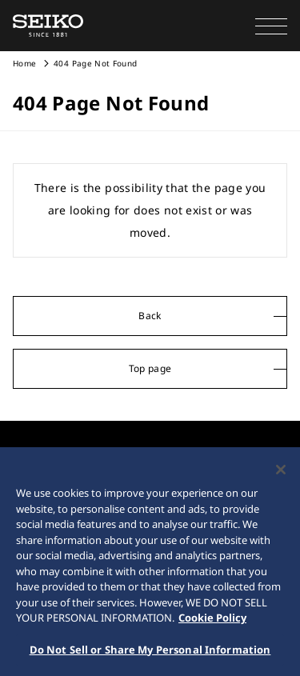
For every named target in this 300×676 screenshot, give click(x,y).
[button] (271, 25)
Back (149, 315)
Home (24, 63)
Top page (150, 368)
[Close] (280, 473)
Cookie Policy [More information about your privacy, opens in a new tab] (212, 621)
